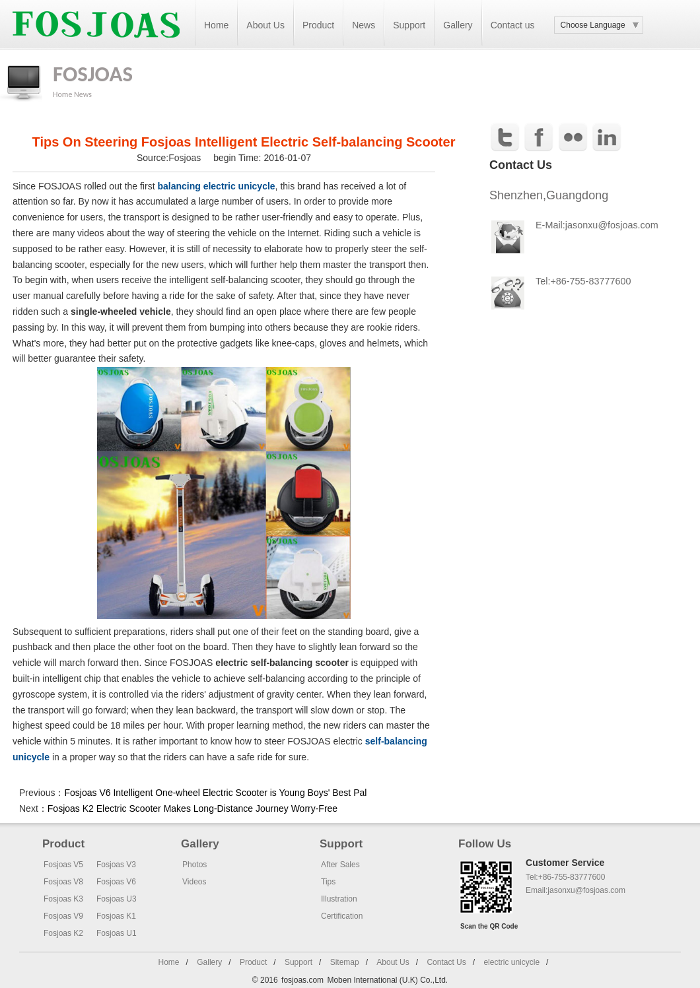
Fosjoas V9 (63, 916)
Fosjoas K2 (63, 933)
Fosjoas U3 (116, 899)
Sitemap (344, 962)
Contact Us (446, 962)
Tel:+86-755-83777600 (583, 281)
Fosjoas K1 (116, 916)
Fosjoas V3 (116, 864)
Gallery (457, 25)
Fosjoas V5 (63, 864)
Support (409, 25)
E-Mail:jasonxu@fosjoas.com (597, 225)
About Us (265, 25)
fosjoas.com (302, 980)
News (363, 25)
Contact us (513, 25)
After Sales (340, 864)
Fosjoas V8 (63, 881)
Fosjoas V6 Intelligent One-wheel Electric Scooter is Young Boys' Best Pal (215, 792)
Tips (328, 881)
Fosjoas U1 (116, 933)
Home (216, 25)
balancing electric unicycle (216, 186)
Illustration (339, 899)
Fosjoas (185, 157)
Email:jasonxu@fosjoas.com (575, 890)
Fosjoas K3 (63, 899)
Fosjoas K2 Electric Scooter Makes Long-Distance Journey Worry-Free (192, 808)
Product (318, 25)
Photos (194, 864)
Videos (194, 881)
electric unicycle (511, 962)
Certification (342, 916)
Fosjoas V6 (116, 881)
